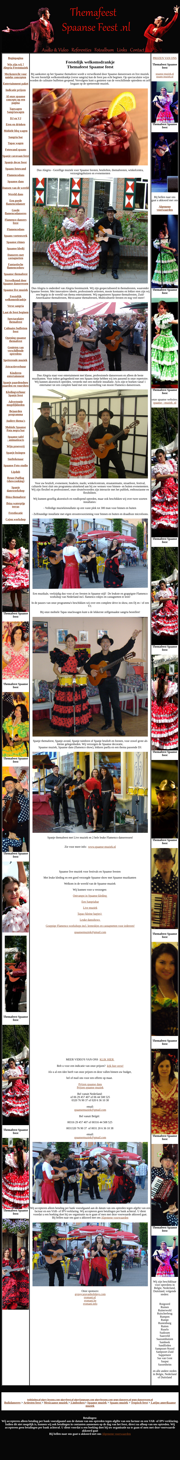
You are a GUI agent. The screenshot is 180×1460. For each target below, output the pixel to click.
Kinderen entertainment (15, 374)
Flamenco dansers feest (15, 221)
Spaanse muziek (97, 1402)
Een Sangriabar (90, 901)
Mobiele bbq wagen (15, 130)
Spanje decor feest (16, 162)
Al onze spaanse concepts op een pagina (15, 99)
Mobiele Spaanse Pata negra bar (15, 429)
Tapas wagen (15, 143)
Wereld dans (15, 194)
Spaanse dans (15, 181)
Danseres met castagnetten (15, 256)
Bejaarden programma (15, 413)
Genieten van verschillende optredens (16, 350)
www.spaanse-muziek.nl (102, 846)
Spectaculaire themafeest (15, 320)
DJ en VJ (15, 118)
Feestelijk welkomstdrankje (15, 298)
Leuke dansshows (90, 919)
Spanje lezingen (15, 452)
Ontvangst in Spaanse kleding (90, 895)
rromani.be (90, 1300)
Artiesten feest (32, 1402)
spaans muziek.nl (164, 76)
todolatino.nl (34, 1399)
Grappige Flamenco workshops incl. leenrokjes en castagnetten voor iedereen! (90, 925)
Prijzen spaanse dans (90, 1084)
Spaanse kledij (15, 248)
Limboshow (77, 1402)
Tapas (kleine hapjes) (89, 913)
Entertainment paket (15, 83)
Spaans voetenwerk (15, 235)
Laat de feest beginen (15, 312)
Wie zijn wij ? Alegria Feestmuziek (15, 66)
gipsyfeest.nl (67, 1399)
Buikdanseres (12, 1402)
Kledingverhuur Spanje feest (15, 394)
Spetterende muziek (15, 360)
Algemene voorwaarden (114, 1217)
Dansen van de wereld (15, 187)
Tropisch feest (139, 1402)
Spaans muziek (119, 1402)
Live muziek (90, 907)
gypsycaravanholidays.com (90, 1294)
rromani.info (90, 1303)
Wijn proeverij (15, 446)
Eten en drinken (15, 124)
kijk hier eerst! (115, 1065)
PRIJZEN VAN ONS (165, 58)
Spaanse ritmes (15, 242)
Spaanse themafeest (16, 273)
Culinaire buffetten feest (15, 330)
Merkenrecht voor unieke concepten (16, 76)
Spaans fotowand (15, 168)
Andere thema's (15, 420)
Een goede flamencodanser (15, 202)
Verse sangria (15, 305)
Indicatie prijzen (16, 89)
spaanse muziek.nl (165, 74)
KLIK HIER (107, 1059)
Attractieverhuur (15, 366)
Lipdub (15, 471)
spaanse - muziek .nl (164, 402)
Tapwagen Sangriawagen (15, 110)
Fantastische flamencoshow (15, 266)
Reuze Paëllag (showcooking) (15, 479)
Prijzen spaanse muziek (90, 1087)
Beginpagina (15, 58)
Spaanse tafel (16, 436)
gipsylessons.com (104, 1399)
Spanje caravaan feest (15, 155)
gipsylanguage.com (84, 1399)
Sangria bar (15, 137)
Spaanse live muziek (15, 289)
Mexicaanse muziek (56, 1402)
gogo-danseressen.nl (142, 1399)
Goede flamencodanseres (15, 212)
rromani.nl (90, 1297)
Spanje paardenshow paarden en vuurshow (15, 384)
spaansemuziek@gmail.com (90, 932)
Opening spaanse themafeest (15, 339)
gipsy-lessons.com (50, 1399)
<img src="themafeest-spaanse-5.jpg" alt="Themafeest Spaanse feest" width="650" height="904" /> (90, 965)
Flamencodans (15, 175)
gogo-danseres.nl (122, 1399)
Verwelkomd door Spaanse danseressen (15, 282)
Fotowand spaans (15, 149)
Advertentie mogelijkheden (15, 403)
